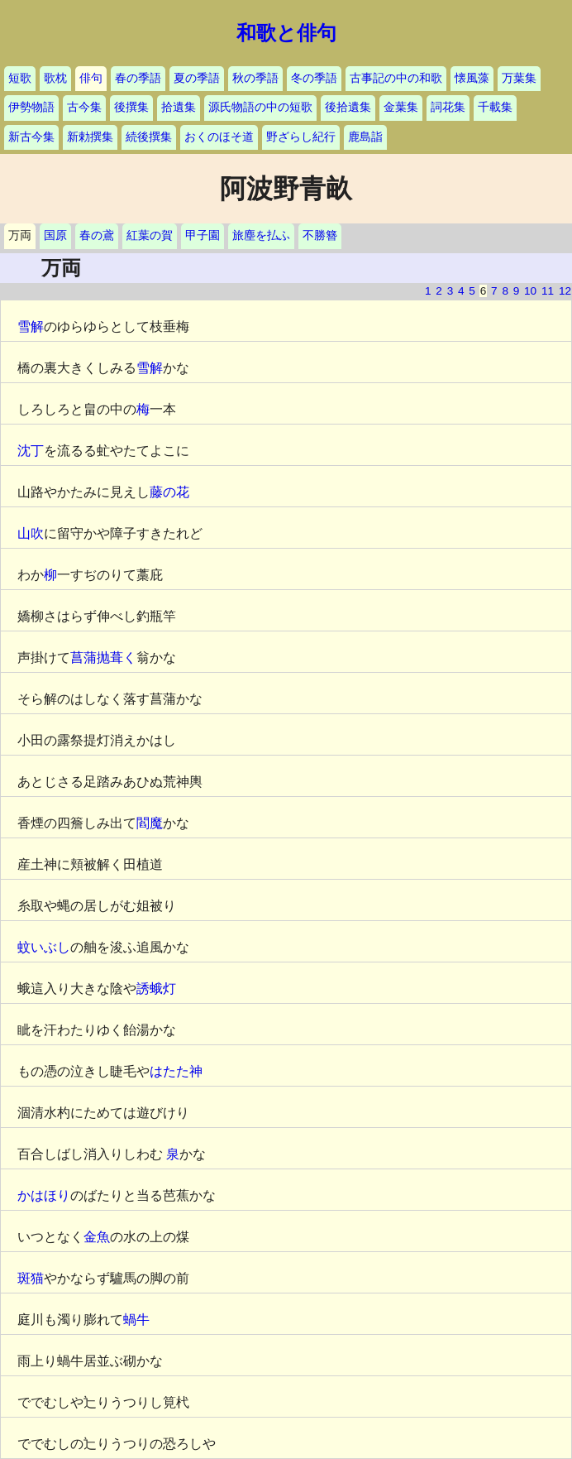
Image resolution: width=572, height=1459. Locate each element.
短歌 (19, 78)
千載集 (495, 107)
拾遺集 (178, 107)
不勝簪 (320, 235)
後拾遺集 (348, 107)
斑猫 (30, 1278)
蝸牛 (136, 1320)
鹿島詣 (365, 137)
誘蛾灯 (156, 988)
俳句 (90, 78)
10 (530, 291)
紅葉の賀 (149, 235)
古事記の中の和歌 (396, 78)
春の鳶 (96, 235)
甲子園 (202, 235)
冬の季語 (314, 78)
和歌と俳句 (286, 33)
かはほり (43, 1195)
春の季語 (138, 78)
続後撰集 (149, 137)
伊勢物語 (31, 107)
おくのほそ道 (219, 137)
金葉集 (401, 107)
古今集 (84, 107)
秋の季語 (255, 78)
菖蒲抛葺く (103, 657)
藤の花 (169, 492)
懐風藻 (472, 78)
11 (547, 291)
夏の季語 (197, 78)
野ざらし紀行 (301, 137)
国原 (55, 235)
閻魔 (149, 823)
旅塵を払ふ (261, 235)
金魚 (96, 1237)
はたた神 (176, 1071)
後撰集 (131, 107)
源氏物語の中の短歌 (260, 107)
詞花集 (448, 107)
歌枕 (55, 78)
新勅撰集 (90, 137)
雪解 (30, 326)
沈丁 (30, 451)
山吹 (30, 533)
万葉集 (519, 78)
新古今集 (31, 137)
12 (565, 291)
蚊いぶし (43, 947)
